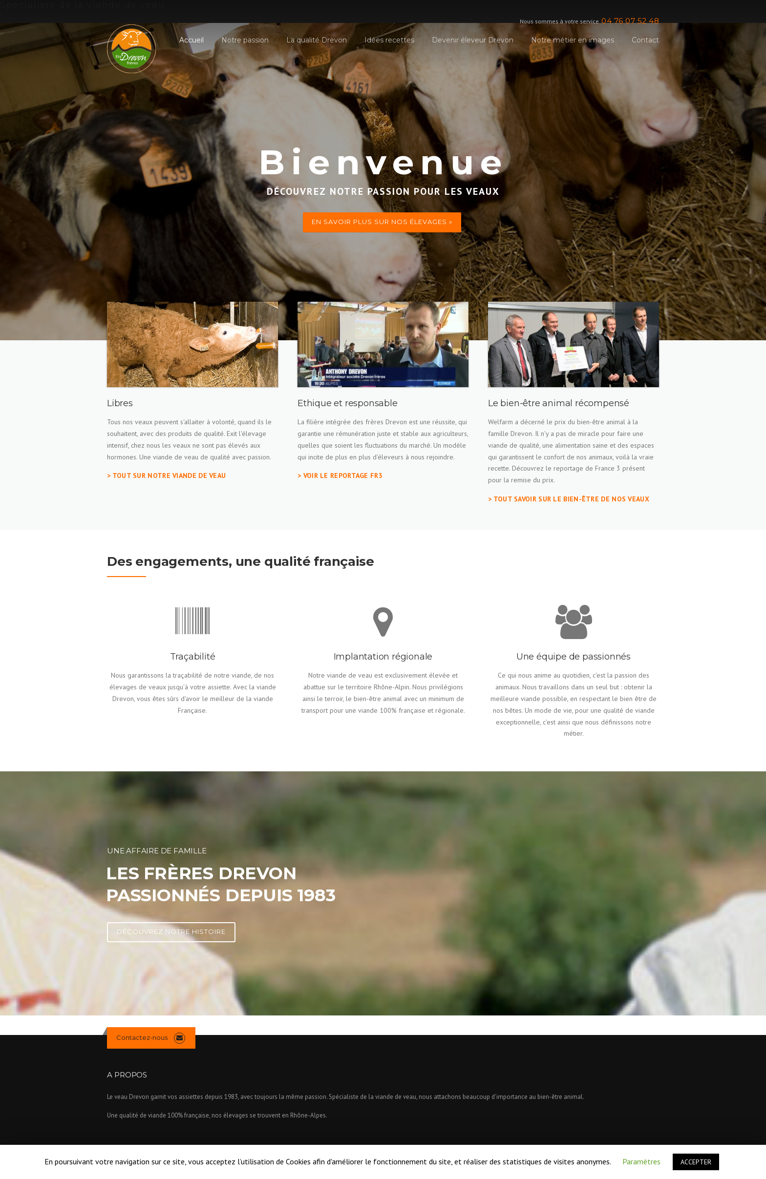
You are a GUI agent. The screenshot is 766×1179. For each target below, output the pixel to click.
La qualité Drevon (316, 40)
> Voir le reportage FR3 (340, 475)
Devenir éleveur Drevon (472, 40)
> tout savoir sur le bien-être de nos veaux (568, 499)
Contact (645, 40)
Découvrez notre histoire (171, 931)
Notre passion (245, 40)
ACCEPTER (696, 1162)
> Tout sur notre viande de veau (166, 475)
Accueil (191, 40)
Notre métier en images (572, 40)
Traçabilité (192, 656)
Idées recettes (389, 40)
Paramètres (641, 1161)
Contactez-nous (142, 1037)
